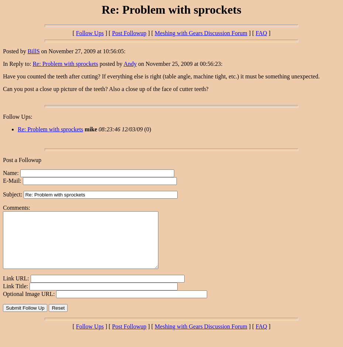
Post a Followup (22, 160)
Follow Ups (90, 33)
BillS (34, 51)
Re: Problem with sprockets (65, 64)
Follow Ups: (17, 117)
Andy (130, 64)
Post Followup (129, 33)
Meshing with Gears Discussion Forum (201, 33)
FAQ (261, 33)
